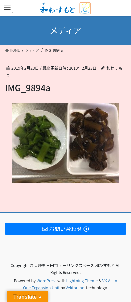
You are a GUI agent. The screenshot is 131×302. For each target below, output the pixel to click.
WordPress (47, 280)
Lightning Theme (82, 280)
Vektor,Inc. (75, 287)
